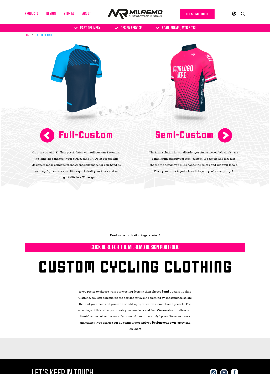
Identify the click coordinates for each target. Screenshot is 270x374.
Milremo (135, 14)
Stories (69, 14)
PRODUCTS (32, 14)
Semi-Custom (184, 134)
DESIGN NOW (197, 14)
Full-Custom (86, 134)
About (86, 14)
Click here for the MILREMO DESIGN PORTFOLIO (135, 248)
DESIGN (51, 14)
